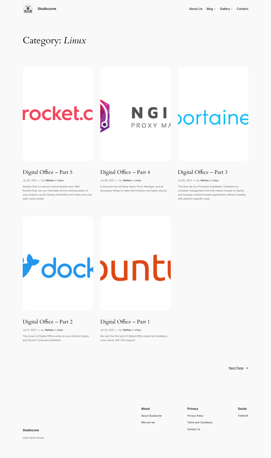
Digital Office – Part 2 (47, 322)
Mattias (49, 180)
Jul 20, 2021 (107, 329)
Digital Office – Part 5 (47, 172)
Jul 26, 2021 (185, 180)
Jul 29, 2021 (30, 180)
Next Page (238, 368)
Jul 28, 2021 (107, 180)
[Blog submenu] (215, 9)
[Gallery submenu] (232, 9)
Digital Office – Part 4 (125, 172)
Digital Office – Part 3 (202, 172)
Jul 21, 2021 (29, 329)
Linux (60, 180)
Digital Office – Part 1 (125, 322)
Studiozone (47, 9)
